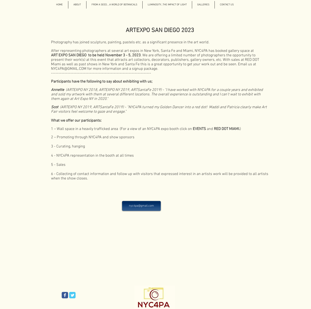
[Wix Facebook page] (65, 295)
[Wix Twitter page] (72, 295)
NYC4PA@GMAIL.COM (68, 69)
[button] (203, 5)
